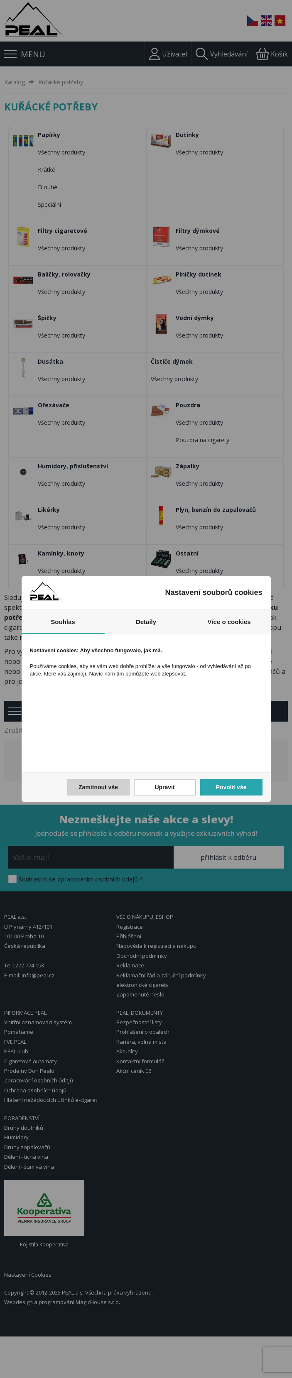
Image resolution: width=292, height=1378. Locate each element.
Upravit (164, 787)
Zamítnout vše (98, 787)
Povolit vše (231, 787)
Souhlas (63, 621)
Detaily (146, 621)
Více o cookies (228, 621)
